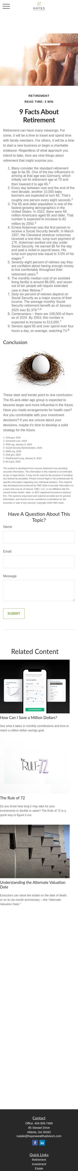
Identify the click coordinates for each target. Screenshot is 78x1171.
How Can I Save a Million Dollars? (28, 717)
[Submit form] (14, 613)
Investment (39, 1164)
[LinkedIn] (42, 1142)
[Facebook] (35, 1142)
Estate (39, 1168)
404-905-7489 (44, 1123)
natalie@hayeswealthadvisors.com (39, 1136)
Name (7, 527)
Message (10, 576)
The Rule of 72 (12, 798)
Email (7, 551)
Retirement (39, 1159)
